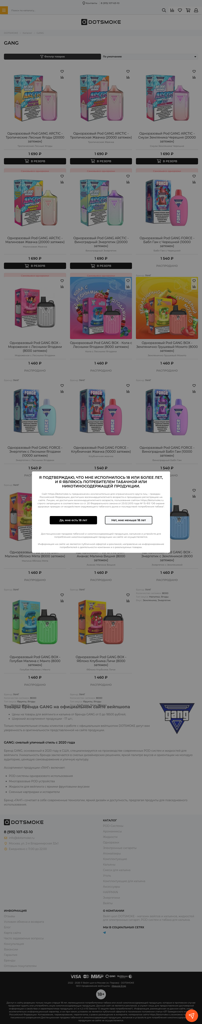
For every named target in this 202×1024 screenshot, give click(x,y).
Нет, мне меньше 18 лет (128, 520)
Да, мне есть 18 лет (73, 520)
